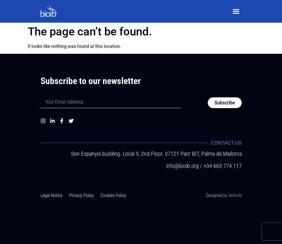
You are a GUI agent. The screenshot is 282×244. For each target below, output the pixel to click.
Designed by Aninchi (224, 195)
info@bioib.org (183, 165)
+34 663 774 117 (222, 165)
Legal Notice (51, 195)
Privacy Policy (81, 195)
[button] (236, 11)
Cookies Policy (113, 195)
